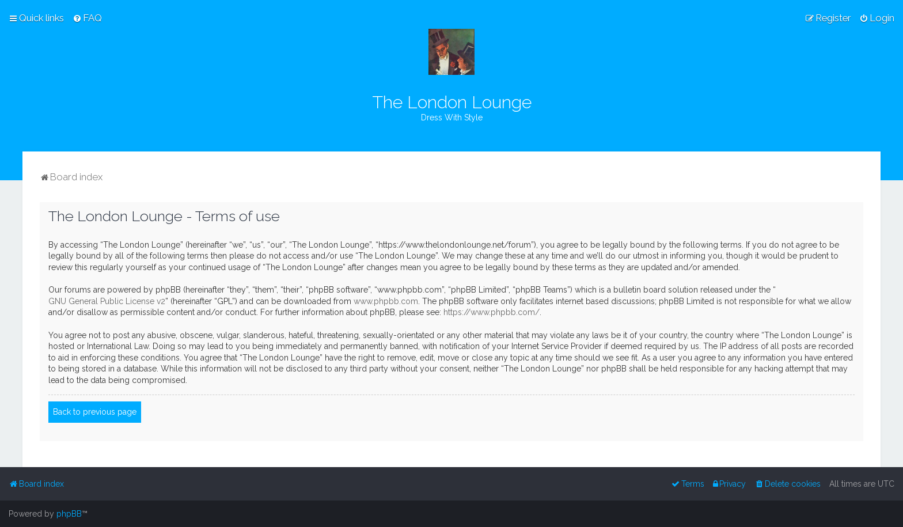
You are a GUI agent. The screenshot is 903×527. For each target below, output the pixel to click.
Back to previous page (94, 411)
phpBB (69, 513)
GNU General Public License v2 (106, 301)
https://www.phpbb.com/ (491, 312)
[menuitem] (87, 18)
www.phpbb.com (386, 301)
